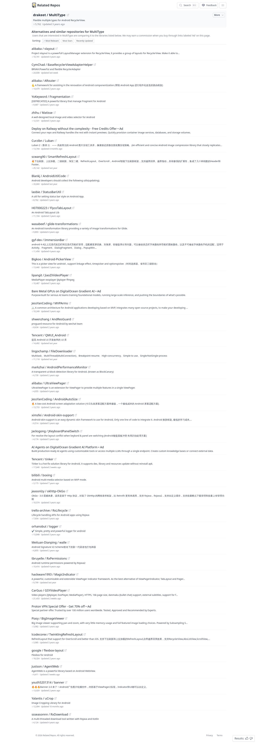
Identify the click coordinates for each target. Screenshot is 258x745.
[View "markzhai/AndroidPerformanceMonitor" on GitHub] (89, 367)
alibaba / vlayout (43, 49)
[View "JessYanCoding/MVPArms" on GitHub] (70, 303)
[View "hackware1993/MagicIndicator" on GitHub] (77, 574)
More (219, 15)
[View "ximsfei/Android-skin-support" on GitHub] (75, 415)
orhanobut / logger (45, 526)
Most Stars (68, 40)
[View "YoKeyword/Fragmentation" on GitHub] (72, 96)
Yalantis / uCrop (42, 698)
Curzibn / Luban (43, 141)
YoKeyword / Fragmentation (51, 97)
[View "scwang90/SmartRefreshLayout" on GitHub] (78, 156)
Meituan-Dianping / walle (49, 542)
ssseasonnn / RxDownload (50, 714)
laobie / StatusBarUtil (46, 192)
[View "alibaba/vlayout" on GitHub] (56, 48)
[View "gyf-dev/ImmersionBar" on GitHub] (66, 240)
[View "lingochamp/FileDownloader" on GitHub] (74, 351)
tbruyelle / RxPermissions (49, 558)
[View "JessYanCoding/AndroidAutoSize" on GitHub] (79, 399)
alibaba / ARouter (44, 81)
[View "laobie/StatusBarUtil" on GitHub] (63, 192)
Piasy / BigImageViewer (48, 618)
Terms (219, 735)
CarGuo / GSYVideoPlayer (49, 590)
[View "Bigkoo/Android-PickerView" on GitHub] (73, 259)
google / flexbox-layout (48, 650)
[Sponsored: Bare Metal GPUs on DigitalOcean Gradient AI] (129, 293)
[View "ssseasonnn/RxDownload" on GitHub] (70, 714)
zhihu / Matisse (42, 113)
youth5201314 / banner (48, 682)
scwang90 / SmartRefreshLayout (54, 157)
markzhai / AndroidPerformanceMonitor (59, 367)
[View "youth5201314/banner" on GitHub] (66, 682)
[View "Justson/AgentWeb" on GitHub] (61, 666)
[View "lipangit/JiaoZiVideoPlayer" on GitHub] (70, 275)
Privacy (209, 735)
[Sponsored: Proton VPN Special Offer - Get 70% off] (129, 608)
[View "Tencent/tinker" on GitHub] (55, 459)
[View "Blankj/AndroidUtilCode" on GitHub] (67, 176)
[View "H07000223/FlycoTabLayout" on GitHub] (73, 208)
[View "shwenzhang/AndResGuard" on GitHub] (73, 319)
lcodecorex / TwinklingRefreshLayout (57, 634)
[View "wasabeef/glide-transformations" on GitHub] (79, 224)
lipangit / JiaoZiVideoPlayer (50, 275)
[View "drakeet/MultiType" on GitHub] (68, 15)
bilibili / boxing (42, 475)
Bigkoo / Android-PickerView (51, 259)
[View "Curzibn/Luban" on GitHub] (55, 140)
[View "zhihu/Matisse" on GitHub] (54, 112)
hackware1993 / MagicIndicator (53, 574)
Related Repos (48, 5)
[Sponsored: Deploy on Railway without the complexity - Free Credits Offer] (129, 130)
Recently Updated (84, 40)
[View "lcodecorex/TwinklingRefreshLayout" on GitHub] (84, 634)
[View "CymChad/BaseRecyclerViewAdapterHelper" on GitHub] (94, 64)
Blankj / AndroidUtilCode (49, 176)
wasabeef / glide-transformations (55, 224)
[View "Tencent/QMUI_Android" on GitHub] (67, 335)
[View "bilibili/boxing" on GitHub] (54, 475)
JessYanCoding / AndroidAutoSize (55, 399)
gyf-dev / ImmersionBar (48, 240)
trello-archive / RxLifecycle (50, 510)
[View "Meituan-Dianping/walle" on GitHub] (68, 542)
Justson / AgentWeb (45, 666)
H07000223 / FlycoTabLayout (51, 208)
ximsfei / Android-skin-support (53, 415)
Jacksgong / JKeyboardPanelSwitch (55, 431)
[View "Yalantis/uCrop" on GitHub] (55, 698)
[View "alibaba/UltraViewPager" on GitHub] (67, 383)
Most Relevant (51, 40)
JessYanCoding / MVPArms (50, 303)
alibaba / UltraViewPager (49, 383)
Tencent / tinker (42, 459)
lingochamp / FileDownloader (52, 351)
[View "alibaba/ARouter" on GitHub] (57, 80)
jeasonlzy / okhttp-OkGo (48, 491)
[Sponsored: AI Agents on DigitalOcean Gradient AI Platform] (129, 449)
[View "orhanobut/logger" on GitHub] (60, 526)
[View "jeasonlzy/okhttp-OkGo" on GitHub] (67, 491)
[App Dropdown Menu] (222, 5)
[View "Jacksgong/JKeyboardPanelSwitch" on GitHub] (81, 431)
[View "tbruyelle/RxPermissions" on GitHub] (68, 558)
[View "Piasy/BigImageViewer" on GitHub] (66, 618)
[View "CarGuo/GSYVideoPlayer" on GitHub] (68, 590)
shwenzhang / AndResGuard (51, 319)
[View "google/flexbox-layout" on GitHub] (65, 650)
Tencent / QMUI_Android (49, 335)
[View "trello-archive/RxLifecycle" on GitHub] (69, 510)
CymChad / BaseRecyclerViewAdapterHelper (62, 65)
